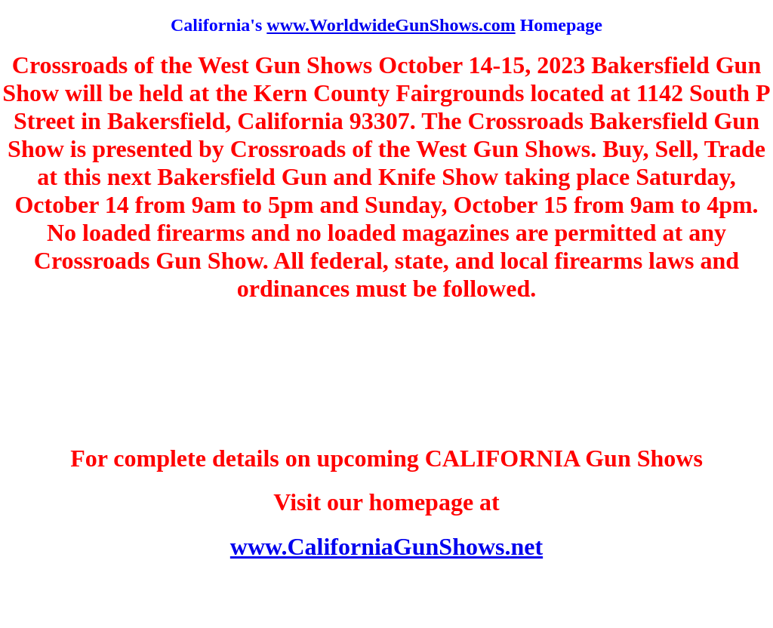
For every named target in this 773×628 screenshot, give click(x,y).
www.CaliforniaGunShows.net (386, 546)
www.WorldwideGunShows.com (390, 25)
